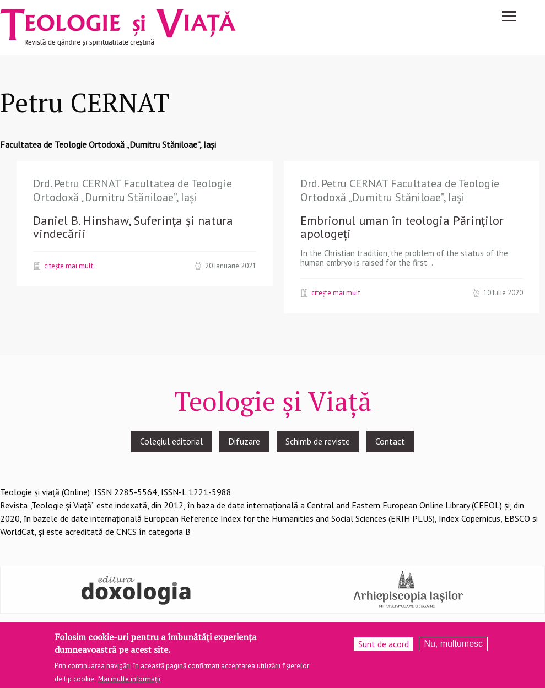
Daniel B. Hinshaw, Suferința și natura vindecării (133, 227)
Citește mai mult (68, 265)
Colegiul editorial (171, 441)
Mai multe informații (129, 680)
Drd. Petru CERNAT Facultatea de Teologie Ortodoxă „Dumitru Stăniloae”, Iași (132, 190)
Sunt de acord (383, 646)
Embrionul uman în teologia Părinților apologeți (402, 227)
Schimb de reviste (317, 441)
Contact (390, 441)
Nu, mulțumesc (453, 646)
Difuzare (244, 441)
